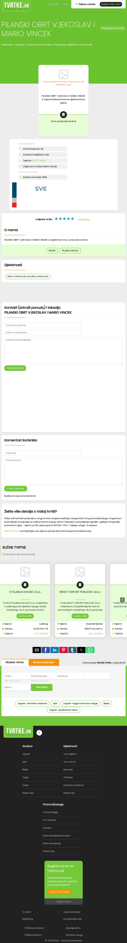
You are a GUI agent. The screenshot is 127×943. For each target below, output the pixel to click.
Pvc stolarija (49, 820)
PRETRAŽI (41, 687)
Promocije (54, 4)
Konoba (47, 827)
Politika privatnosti (34, 928)
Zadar (25, 785)
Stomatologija (50, 812)
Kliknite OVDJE (11, 531)
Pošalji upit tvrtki (15, 368)
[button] (37, 650)
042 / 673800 (96, 633)
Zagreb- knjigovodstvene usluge (80, 703)
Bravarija (68, 769)
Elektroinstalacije (52, 843)
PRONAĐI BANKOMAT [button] (44, 662)
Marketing (27, 919)
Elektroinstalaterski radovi (56, 835)
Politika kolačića (33, 935)
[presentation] (122, 599)
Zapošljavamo (73, 928)
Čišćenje (68, 777)
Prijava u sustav (85, 4)
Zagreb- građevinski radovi (63, 710)
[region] (63, 56)
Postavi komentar (15, 488)
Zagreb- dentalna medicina (32, 703)
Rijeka (106, 703)
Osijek (25, 777)
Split (55, 703)
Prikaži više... (28, 793)
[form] (63, 687)
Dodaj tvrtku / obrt (111, 4)
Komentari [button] (84, 219)
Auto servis (69, 761)
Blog (65, 4)
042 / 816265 (41, 633)
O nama (26, 912)
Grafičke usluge (74, 935)
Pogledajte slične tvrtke (112, 28)
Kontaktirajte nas (72, 919)
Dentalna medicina (73, 785)
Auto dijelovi (69, 754)
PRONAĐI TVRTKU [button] (15, 662)
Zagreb (26, 754)
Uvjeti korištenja (71, 912)
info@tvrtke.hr (63, 901)
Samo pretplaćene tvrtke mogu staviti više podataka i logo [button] (63, 83)
